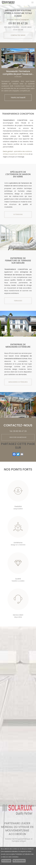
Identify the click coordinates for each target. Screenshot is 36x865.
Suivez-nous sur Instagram (18, 19)
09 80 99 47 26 (18, 23)
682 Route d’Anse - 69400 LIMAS (18, 28)
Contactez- (18, 35)
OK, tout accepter (6, 860)
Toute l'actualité (18, 97)
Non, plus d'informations (19, 860)
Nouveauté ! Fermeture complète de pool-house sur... (18, 72)
